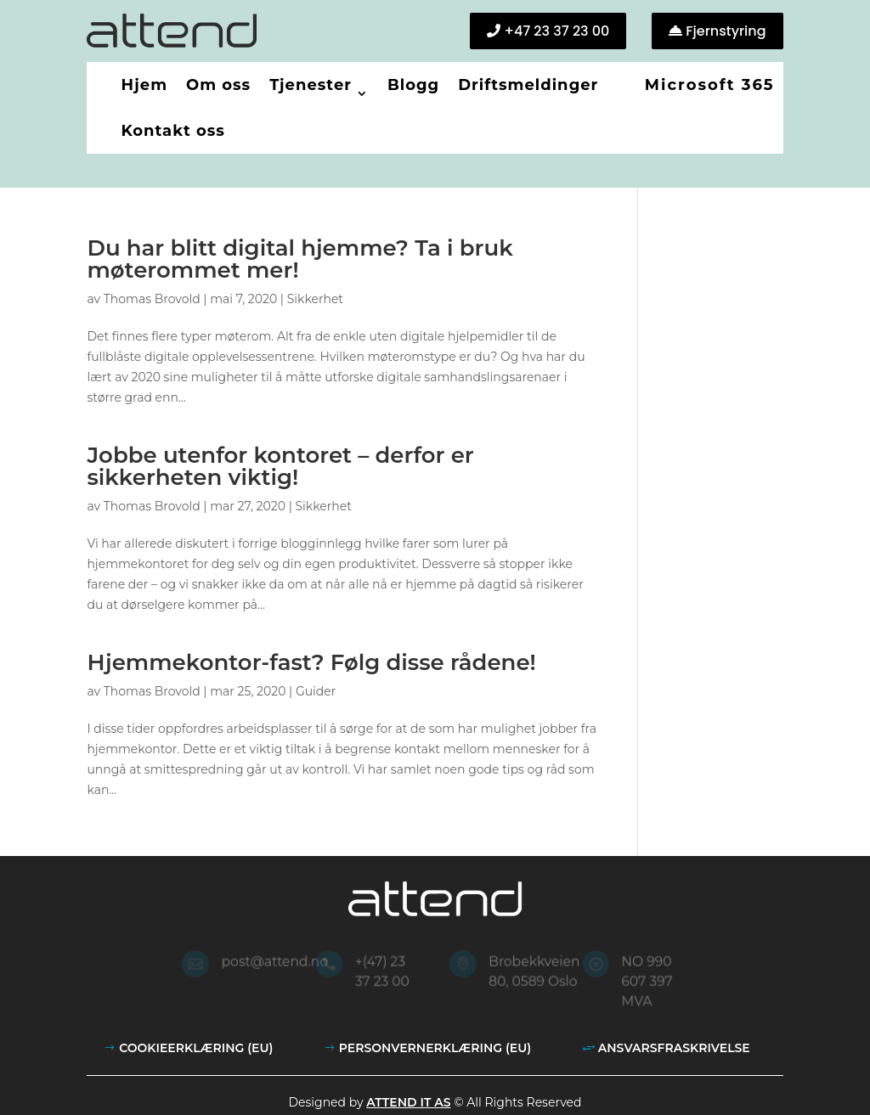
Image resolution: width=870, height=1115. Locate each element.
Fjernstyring (725, 31)
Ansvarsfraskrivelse (674, 1048)
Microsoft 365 (710, 85)
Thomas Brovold (152, 299)
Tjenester (310, 85)
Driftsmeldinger (528, 85)
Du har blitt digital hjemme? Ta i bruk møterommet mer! (299, 259)
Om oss (218, 85)
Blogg (413, 85)
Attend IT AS (408, 1102)
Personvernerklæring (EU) (435, 1048)
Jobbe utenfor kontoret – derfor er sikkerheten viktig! (280, 466)
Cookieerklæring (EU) (196, 1048)
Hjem (144, 85)
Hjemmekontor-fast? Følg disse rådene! (311, 662)
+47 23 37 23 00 (556, 31)
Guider (316, 691)
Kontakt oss (172, 130)
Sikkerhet (315, 299)
